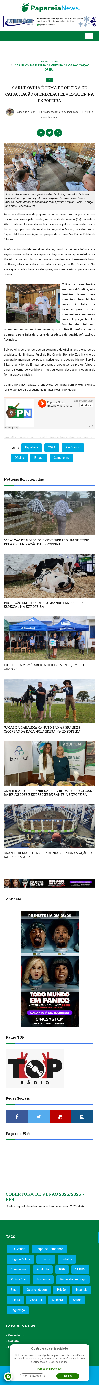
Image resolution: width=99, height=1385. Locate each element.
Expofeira (31, 447)
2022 (51, 447)
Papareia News (10, 437)
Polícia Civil (18, 1279)
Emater (39, 457)
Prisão (61, 1289)
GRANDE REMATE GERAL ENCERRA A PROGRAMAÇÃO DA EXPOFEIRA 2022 (48, 855)
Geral (55, 61)
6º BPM (57, 1300)
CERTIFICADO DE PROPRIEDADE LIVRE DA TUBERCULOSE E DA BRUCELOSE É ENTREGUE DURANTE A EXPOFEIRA (49, 793)
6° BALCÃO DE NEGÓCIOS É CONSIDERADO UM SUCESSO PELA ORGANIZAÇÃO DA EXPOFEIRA (46, 542)
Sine (14, 1289)
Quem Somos (17, 1335)
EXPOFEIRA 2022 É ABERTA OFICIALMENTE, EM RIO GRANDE (44, 667)
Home (44, 61)
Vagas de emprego (73, 1279)
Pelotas (66, 1259)
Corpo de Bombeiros (49, 1249)
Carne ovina (61, 457)
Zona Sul (36, 1300)
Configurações (32, 1376)
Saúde (77, 1300)
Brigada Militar (20, 1259)
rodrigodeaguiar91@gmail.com (59, 112)
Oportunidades (37, 1289)
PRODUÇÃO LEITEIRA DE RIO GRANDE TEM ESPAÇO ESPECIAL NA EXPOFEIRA (43, 605)
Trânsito (45, 1259)
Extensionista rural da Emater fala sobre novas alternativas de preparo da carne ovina (55, 437)
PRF (62, 1269)
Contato (13, 1341)
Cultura (15, 1300)
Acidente (43, 1269)
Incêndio (82, 1289)
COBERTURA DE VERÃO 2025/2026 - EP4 (45, 1196)
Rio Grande (72, 447)
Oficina (19, 457)
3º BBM (80, 1269)
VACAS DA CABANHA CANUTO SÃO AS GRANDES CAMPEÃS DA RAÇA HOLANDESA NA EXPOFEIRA (42, 729)
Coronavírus (19, 1269)
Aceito (68, 1376)
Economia (43, 1279)
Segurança (18, 1310)
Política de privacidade (49, 1368)
